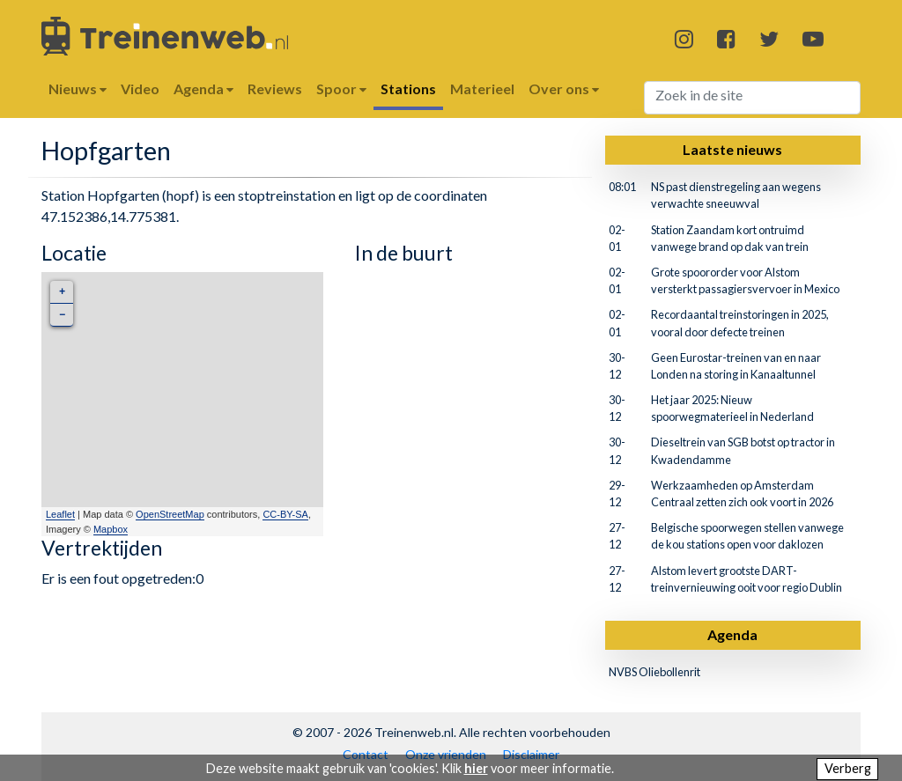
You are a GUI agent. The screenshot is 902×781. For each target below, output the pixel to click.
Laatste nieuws (732, 149)
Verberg (847, 768)
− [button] (62, 314)
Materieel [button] (482, 88)
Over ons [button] (564, 88)
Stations (408, 88)
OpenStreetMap (170, 514)
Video (140, 88)
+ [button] (62, 291)
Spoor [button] (341, 88)
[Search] (752, 97)
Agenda (732, 634)
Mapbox (110, 529)
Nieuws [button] (77, 88)
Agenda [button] (203, 88)
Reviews (275, 88)
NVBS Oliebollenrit (654, 672)
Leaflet (60, 514)
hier (476, 768)
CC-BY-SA (285, 514)
